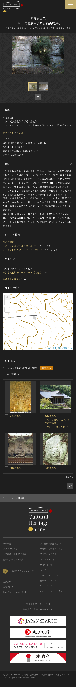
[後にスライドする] (69, 477)
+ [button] (7, 297)
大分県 (19, 133)
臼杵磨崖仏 (15, 468)
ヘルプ (43, 570)
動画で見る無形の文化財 (14, 592)
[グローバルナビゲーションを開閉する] (70, 4)
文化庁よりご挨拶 (48, 554)
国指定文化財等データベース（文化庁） (23, 249)
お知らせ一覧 (46, 564)
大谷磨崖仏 (15, 416)
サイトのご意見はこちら (51, 591)
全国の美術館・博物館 (13, 559)
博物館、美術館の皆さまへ (52, 548)
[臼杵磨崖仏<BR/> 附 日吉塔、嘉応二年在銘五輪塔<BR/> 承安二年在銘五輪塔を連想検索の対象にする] (41, 416)
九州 (11, 133)
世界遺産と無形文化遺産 (14, 554)
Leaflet (48, 348)
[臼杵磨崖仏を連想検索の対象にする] (6, 468)
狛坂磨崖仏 (50, 468)
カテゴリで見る (10, 548)
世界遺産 (7, 581)
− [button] (7, 302)
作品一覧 (7, 543)
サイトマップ (46, 585)
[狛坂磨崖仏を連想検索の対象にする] (41, 468)
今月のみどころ (47, 559)
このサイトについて (49, 575)
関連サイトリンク (48, 580)
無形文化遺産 (9, 586)
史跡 (5, 133)
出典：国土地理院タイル (62, 348)
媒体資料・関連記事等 (50, 543)
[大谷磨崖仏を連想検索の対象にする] (6, 416)
